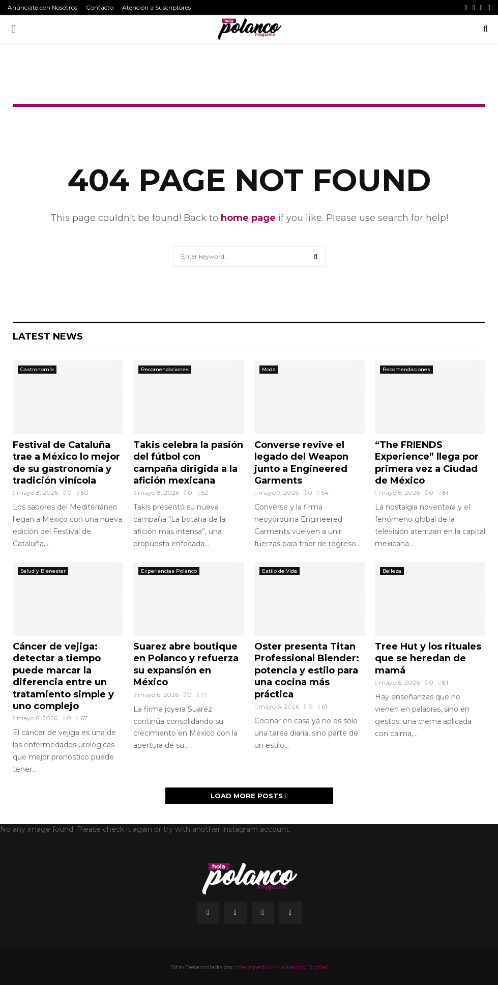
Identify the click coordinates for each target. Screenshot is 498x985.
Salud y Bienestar (43, 571)
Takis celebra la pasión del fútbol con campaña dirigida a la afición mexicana (188, 462)
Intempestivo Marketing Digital (281, 967)
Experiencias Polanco (169, 571)
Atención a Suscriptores (156, 7)
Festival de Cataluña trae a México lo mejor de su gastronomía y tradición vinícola (66, 462)
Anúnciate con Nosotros (42, 7)
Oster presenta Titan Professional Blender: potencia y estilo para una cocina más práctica (306, 670)
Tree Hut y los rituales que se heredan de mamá (428, 658)
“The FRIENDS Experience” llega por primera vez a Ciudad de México (427, 462)
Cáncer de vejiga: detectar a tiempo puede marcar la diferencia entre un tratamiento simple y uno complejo (63, 676)
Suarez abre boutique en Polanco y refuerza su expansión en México (186, 664)
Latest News (48, 336)
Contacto (99, 7)
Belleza (392, 571)
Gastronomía (37, 369)
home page (248, 217)
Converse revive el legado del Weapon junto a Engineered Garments (301, 462)
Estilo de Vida (279, 571)
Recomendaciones (165, 369)
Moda (269, 369)
